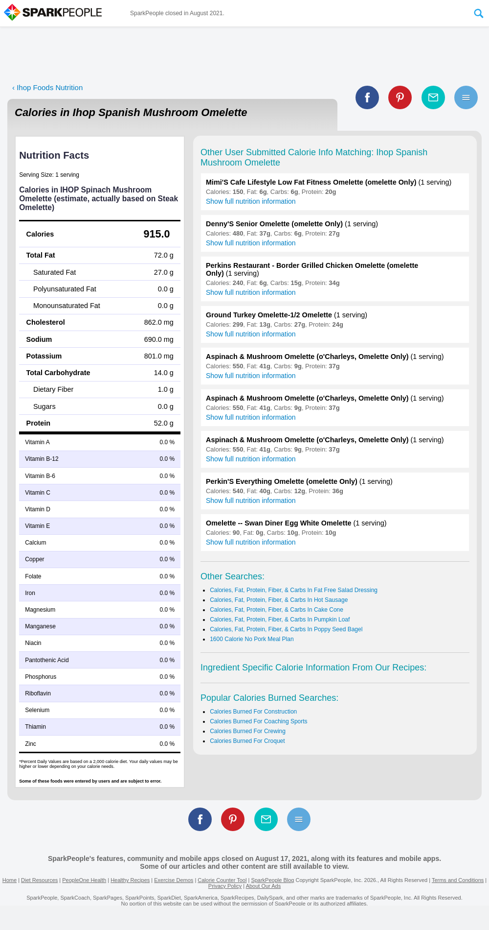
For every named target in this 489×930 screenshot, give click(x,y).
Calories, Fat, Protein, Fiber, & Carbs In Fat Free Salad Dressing (294, 590)
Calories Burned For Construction (253, 711)
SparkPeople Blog (272, 880)
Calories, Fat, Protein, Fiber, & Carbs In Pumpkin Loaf (280, 619)
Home (9, 880)
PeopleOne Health (84, 880)
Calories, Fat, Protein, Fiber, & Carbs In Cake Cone (276, 609)
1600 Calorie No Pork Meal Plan (251, 639)
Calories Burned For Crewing (248, 731)
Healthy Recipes (130, 880)
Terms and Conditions (458, 880)
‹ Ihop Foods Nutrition (47, 87)
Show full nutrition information (251, 201)
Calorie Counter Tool (222, 880)
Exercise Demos (173, 880)
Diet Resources (39, 880)
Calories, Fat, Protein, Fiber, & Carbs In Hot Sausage (279, 599)
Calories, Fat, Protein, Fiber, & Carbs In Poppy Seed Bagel (286, 629)
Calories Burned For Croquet (247, 741)
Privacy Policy (225, 886)
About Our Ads (263, 886)
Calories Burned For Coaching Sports (258, 721)
